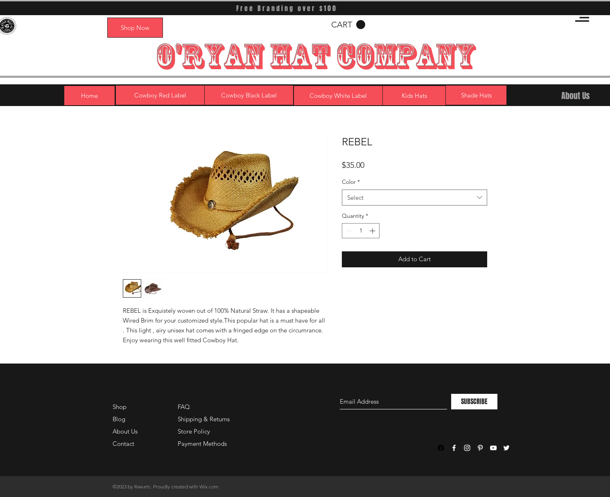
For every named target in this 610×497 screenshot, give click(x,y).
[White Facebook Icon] (454, 448)
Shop (120, 407)
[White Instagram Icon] (467, 448)
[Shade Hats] (476, 95)
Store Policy (194, 431)
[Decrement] (348, 231)
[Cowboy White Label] (338, 96)
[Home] (89, 96)
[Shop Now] (135, 28)
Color (351, 181)
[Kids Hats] (414, 96)
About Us (125, 431)
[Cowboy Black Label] (249, 95)
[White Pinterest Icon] (480, 448)
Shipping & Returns (204, 419)
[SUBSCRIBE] (474, 401)
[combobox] (414, 198)
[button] (582, 18)
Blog (119, 419)
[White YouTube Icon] (493, 448)
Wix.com (208, 486)
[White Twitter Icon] (506, 448)
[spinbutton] (360, 231)
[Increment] (373, 231)
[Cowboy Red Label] (160, 95)
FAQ (184, 407)
